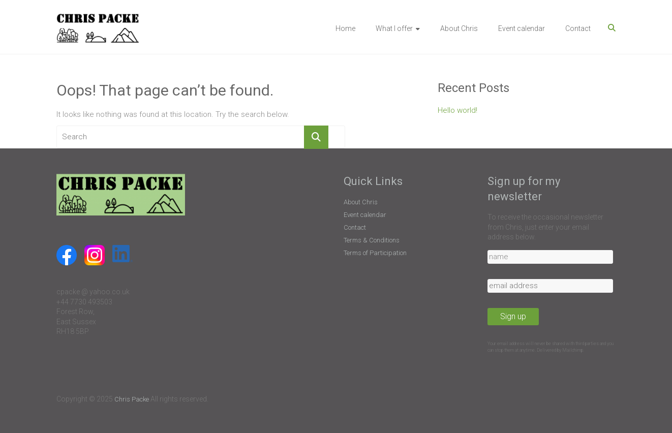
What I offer (394, 28)
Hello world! (457, 110)
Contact (578, 28)
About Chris (459, 28)
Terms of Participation (375, 253)
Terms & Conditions (372, 240)
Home (345, 28)
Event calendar (521, 28)
